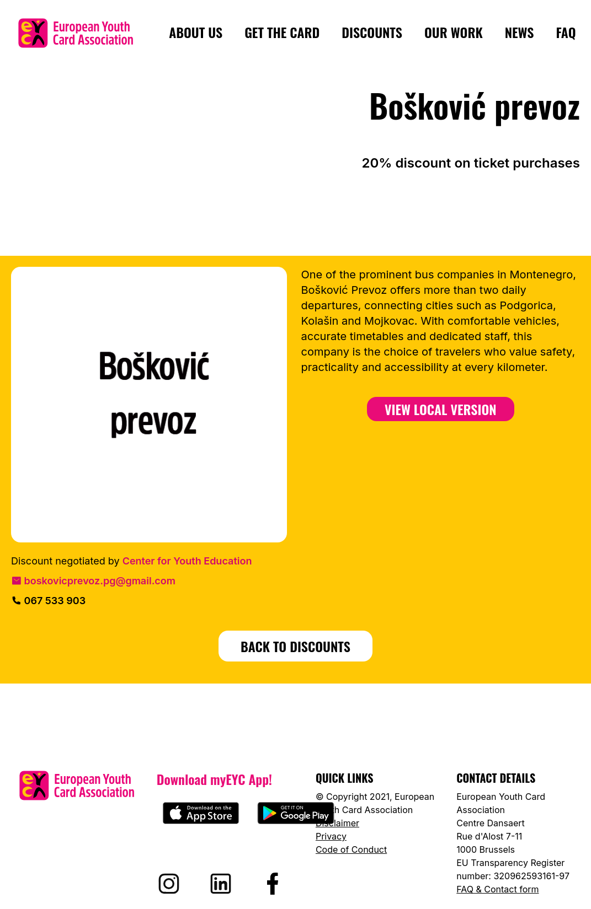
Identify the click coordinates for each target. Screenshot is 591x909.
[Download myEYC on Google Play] (296, 813)
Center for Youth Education (187, 561)
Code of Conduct (351, 849)
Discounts (372, 32)
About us (195, 32)
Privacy (331, 836)
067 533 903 (48, 600)
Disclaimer (337, 823)
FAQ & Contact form (497, 889)
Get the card (282, 32)
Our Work (453, 32)
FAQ (566, 32)
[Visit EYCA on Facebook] (272, 884)
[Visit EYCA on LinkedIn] (221, 884)
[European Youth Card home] (76, 33)
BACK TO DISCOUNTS (295, 646)
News (519, 32)
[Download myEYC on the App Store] (201, 813)
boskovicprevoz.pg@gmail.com (93, 581)
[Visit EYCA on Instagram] (169, 884)
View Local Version (441, 409)
